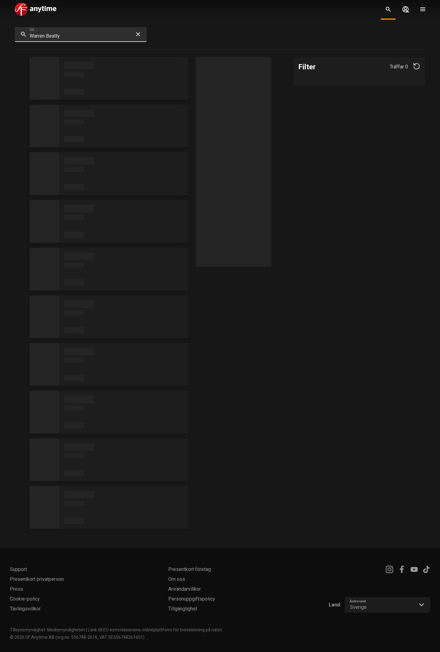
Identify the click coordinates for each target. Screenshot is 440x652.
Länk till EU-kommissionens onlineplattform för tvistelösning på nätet (155, 629)
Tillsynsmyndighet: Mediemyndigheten (47, 629)
